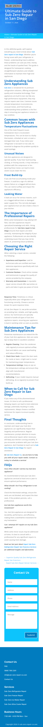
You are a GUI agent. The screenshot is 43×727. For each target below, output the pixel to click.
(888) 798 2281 (10, 670)
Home (6, 34)
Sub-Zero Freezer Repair (13, 695)
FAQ (5, 666)
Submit (31, 635)
